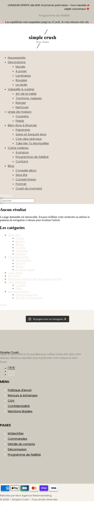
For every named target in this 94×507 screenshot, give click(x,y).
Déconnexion (17, 449)
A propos (22, 152)
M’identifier (16, 433)
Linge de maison (19, 112)
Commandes (17, 439)
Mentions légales (20, 411)
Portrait (21, 184)
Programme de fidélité (32, 157)
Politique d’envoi (19, 390)
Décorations (17, 62)
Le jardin (21, 85)
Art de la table (26, 94)
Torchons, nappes (29, 98)
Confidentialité (19, 406)
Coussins (22, 116)
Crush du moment (29, 188)
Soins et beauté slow (31, 134)
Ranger (21, 103)
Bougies (21, 80)
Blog (11, 166)
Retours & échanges (23, 395)
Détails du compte (21, 444)
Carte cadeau (18, 148)
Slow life (21, 175)
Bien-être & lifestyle (22, 125)
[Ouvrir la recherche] (1, 198)
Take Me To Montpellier (32, 143)
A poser (21, 71)
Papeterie (23, 130)
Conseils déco (26, 170)
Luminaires (23, 76)
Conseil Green (26, 179)
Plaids (20, 121)
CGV (11, 401)
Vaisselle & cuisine (21, 89)
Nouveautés (17, 58)
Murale (20, 67)
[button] (1, 505)
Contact (22, 161)
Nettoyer (22, 107)
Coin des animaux (29, 139)
